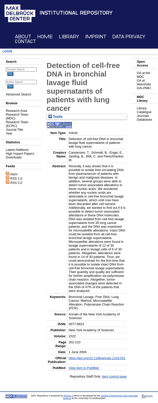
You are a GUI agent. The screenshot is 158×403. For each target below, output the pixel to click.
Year (9, 133)
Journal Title (14, 129)
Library (69, 36)
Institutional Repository (76, 12)
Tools (55, 117)
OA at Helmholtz (144, 82)
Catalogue (144, 112)
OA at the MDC (143, 75)
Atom (14, 174)
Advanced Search (18, 94)
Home (45, 36)
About (23, 36)
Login (7, 51)
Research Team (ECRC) (17, 124)
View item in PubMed (84, 368)
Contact (25, 41)
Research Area (16, 111)
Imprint (95, 36)
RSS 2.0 (16, 183)
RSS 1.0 (16, 178)
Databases (144, 119)
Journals (143, 116)
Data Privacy (128, 36)
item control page (114, 376)
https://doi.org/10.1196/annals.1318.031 (97, 358)
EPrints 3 (68, 395)
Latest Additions (17, 150)
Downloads (14, 157)
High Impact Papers (20, 153)
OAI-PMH (144, 88)
